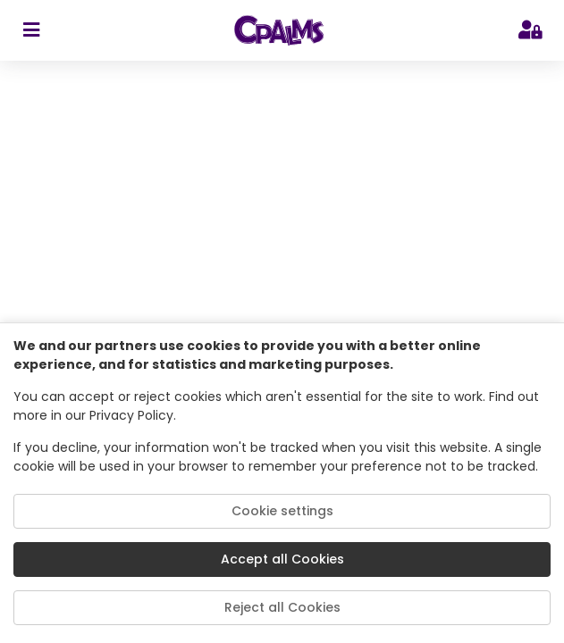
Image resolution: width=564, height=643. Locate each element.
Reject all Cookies (282, 607)
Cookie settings (282, 511)
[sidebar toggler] (31, 30)
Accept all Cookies (282, 559)
